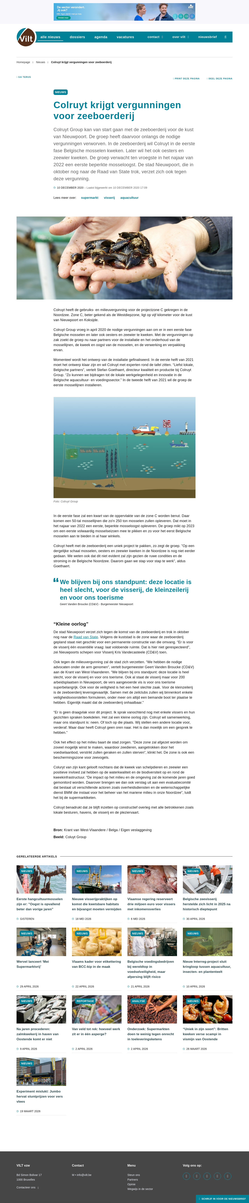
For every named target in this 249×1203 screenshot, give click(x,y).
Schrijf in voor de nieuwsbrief (223, 1199)
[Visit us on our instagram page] (207, 1176)
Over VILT (178, 37)
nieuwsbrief (207, 37)
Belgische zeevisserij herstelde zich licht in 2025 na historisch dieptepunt (207, 904)
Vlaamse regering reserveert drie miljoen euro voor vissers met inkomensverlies (151, 904)
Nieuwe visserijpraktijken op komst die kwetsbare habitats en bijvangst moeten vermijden (96, 904)
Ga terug (24, 77)
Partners (132, 1179)
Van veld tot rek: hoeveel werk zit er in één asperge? (96, 1031)
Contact (154, 37)
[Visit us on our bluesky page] (227, 1176)
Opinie (131, 1184)
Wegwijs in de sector (140, 1189)
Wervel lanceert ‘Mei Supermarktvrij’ (33, 964)
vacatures (125, 37)
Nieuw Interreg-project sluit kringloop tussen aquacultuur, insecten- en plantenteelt (207, 967)
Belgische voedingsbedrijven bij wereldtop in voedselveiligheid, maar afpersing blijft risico (150, 969)
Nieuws (41, 62)
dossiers (77, 37)
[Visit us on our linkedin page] (196, 1176)
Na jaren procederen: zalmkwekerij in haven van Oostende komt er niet (38, 1034)
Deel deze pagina (219, 78)
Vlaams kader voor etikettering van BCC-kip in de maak (96, 964)
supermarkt (89, 197)
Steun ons (133, 1174)
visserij (109, 197)
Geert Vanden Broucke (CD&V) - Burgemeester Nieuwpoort (96, 604)
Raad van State (86, 637)
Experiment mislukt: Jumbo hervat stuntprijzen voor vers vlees (40, 1096)
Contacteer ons (28, 1187)
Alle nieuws (50, 37)
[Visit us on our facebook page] (186, 1176)
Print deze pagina (186, 78)
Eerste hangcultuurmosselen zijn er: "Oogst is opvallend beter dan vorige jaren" (40, 904)
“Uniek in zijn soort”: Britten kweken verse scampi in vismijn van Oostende (205, 1034)
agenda (100, 37)
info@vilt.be (84, 1174)
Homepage (24, 62)
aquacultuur (129, 197)
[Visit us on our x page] (217, 1176)
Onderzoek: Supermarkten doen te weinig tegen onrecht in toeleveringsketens (150, 1034)
